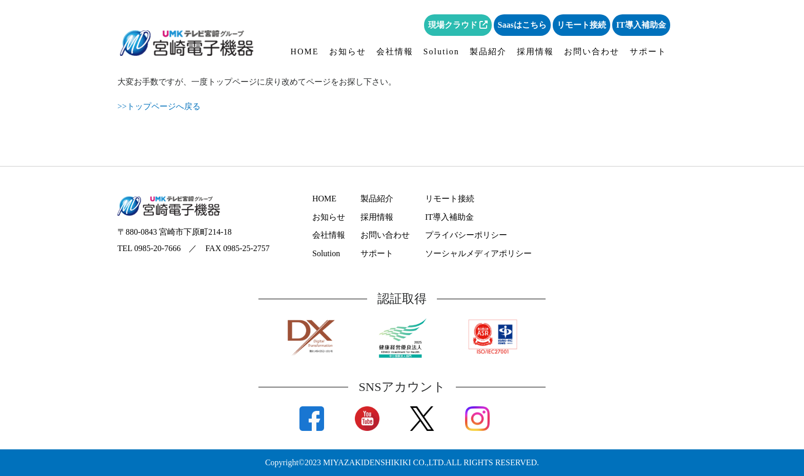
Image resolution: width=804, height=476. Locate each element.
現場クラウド (458, 24)
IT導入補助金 (641, 24)
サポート (648, 51)
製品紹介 (488, 51)
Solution (441, 51)
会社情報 (394, 51)
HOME (305, 51)
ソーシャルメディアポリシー (478, 253)
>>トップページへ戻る (158, 106)
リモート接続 (581, 24)
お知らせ (347, 51)
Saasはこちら (522, 24)
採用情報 (535, 51)
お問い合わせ (591, 51)
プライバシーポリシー (466, 235)
